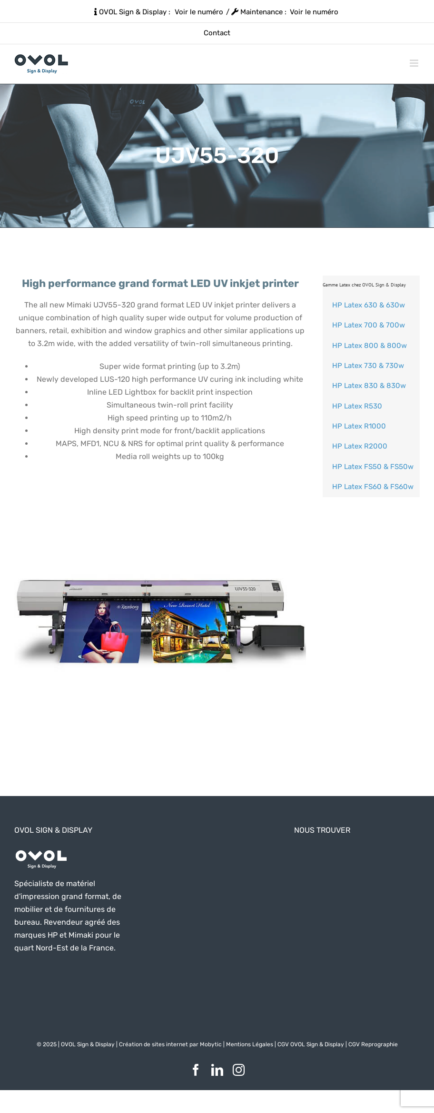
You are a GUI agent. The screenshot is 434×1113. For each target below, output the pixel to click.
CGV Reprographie (373, 1044)
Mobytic (211, 1044)
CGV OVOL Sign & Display (310, 1044)
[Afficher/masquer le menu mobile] (415, 63)
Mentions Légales (249, 1044)
